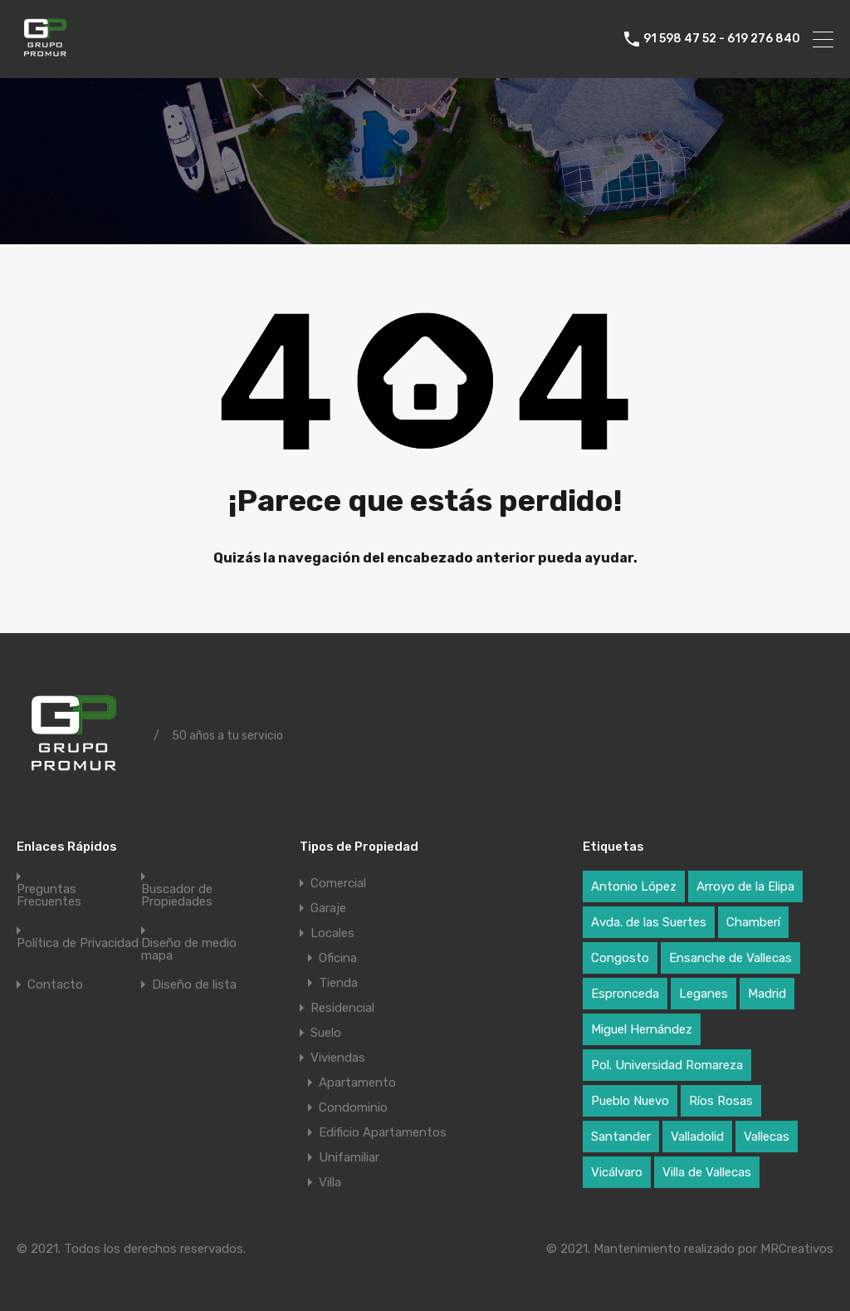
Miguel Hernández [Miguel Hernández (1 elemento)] (641, 1029)
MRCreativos (796, 1248)
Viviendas (337, 1057)
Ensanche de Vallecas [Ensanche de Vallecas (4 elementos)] (730, 957)
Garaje (328, 908)
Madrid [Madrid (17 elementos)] (767, 993)
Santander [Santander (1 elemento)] (621, 1136)
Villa (330, 1182)
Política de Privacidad (78, 943)
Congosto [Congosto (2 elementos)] (620, 957)
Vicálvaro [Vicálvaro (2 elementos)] (616, 1172)
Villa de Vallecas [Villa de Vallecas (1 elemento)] (706, 1172)
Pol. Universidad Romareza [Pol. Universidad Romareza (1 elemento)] (667, 1065)
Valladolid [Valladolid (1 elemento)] (697, 1136)
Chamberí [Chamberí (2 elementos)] (753, 922)
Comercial (338, 883)
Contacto (55, 985)
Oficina (338, 957)
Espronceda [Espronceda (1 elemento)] (625, 993)
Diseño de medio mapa (189, 949)
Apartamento (357, 1082)
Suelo (325, 1032)
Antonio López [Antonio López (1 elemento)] (634, 886)
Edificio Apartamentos (383, 1132)
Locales (332, 933)
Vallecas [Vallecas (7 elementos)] (766, 1136)
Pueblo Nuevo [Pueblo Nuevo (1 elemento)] (630, 1100)
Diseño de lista (194, 985)
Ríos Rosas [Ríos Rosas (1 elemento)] (721, 1100)
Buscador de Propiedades (176, 895)
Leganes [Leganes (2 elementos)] (703, 993)
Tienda (338, 982)
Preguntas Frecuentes (49, 895)
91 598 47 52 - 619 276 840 (721, 39)
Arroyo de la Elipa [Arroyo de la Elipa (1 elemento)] (745, 886)
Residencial (342, 1007)
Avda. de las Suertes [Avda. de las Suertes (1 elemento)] (648, 922)
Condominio (353, 1107)
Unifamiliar (349, 1157)
